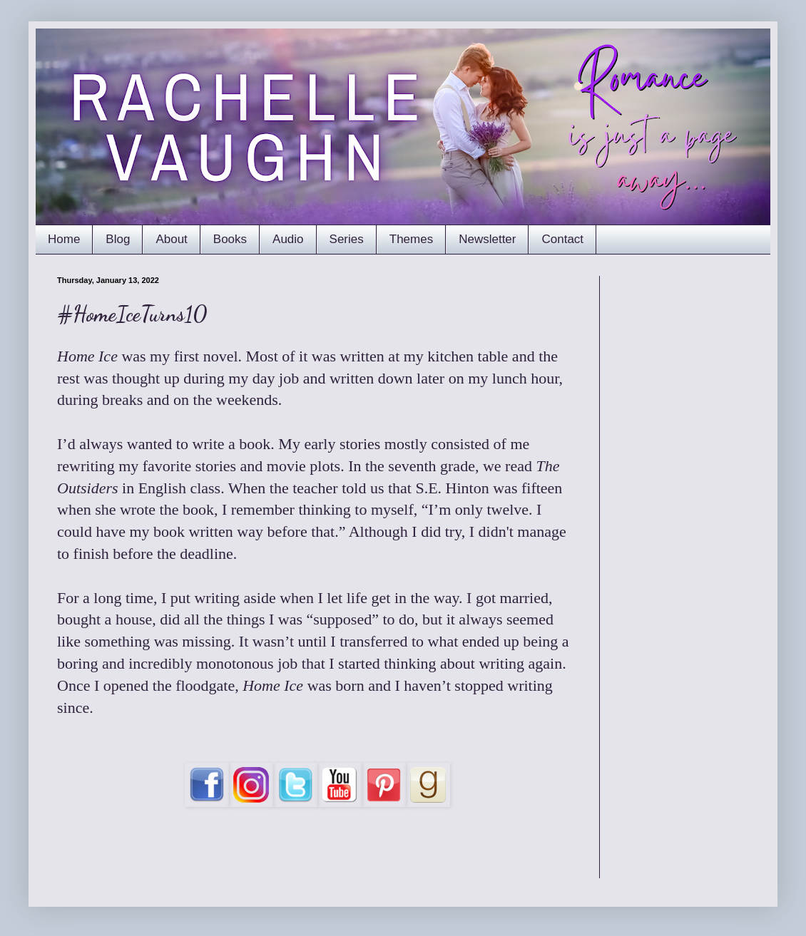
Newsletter (487, 239)
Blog (118, 239)
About (171, 239)
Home (64, 239)
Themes (411, 239)
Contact (562, 239)
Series (347, 239)
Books (230, 239)
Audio (287, 239)
